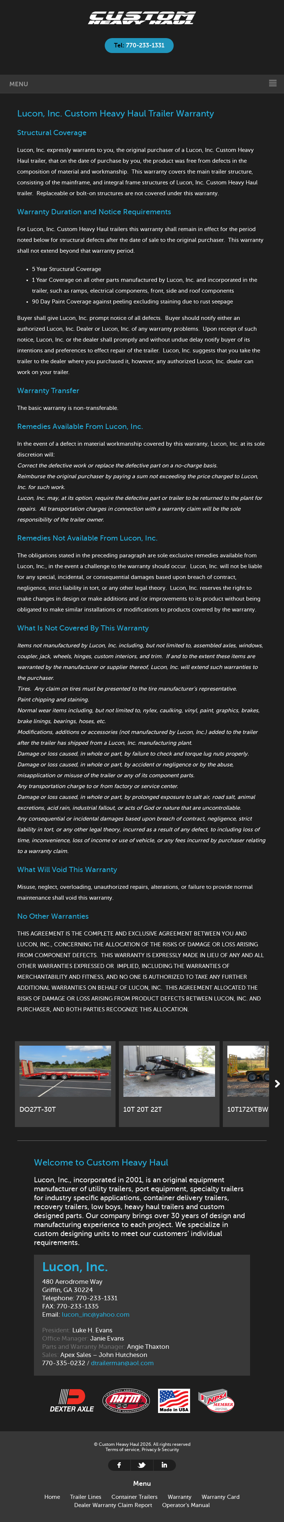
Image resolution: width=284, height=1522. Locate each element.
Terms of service (122, 1449)
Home (142, 18)
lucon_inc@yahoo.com (96, 1314)
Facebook (119, 1465)
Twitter (142, 1465)
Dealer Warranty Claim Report (113, 1505)
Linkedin (165, 1465)
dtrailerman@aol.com (122, 1363)
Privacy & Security (160, 1449)
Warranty (180, 1497)
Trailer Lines (85, 1497)
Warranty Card (221, 1497)
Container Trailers (134, 1497)
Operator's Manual (186, 1505)
